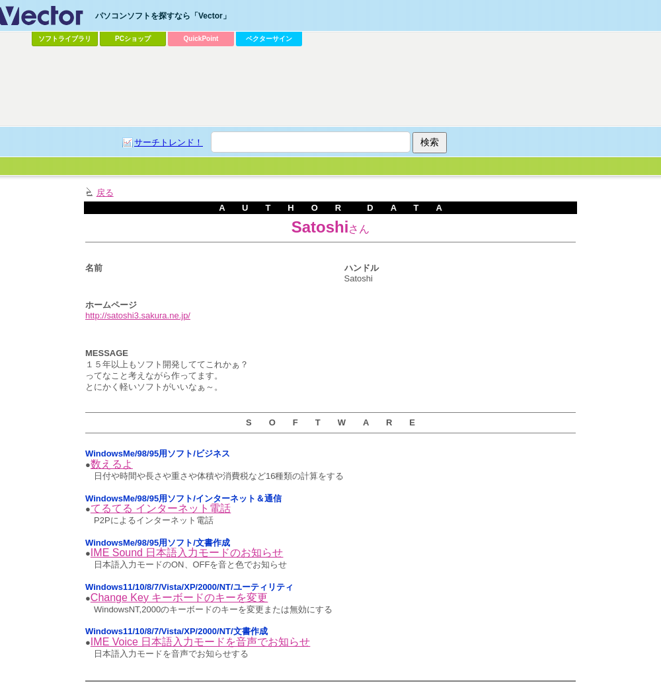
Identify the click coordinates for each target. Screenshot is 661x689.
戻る (105, 193)
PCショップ (133, 38)
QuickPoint (201, 38)
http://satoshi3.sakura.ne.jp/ (137, 315)
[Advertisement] (176, 76)
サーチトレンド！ (168, 142)
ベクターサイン (269, 38)
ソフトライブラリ (64, 38)
